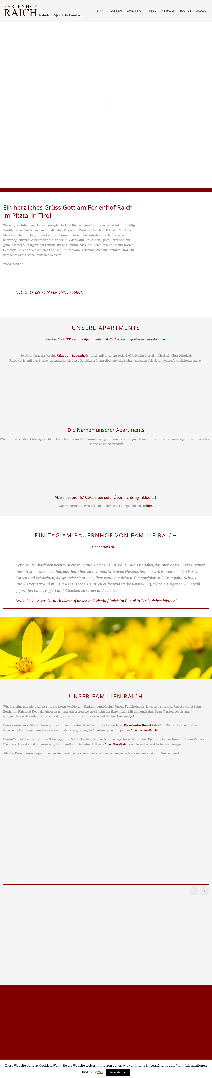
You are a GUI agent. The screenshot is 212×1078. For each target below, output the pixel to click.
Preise (152, 10)
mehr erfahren (106, 547)
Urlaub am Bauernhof (72, 355)
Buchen (185, 10)
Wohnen (116, 10)
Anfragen (168, 10)
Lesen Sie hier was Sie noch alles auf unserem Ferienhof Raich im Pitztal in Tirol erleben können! (96, 600)
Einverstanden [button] (118, 1072)
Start (101, 10)
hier (100, 1072)
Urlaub (201, 10)
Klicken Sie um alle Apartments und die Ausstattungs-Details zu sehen (106, 339)
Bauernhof (135, 10)
